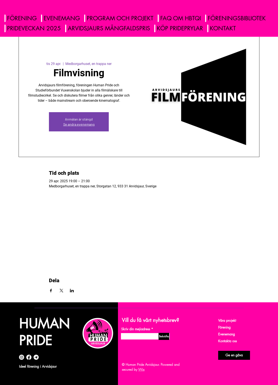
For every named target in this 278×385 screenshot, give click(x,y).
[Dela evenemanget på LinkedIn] (72, 290)
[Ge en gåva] (234, 355)
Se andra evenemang (79, 124)
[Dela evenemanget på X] (61, 290)
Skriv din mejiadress (135, 329)
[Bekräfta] (164, 336)
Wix (141, 369)
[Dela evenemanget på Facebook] (51, 290)
